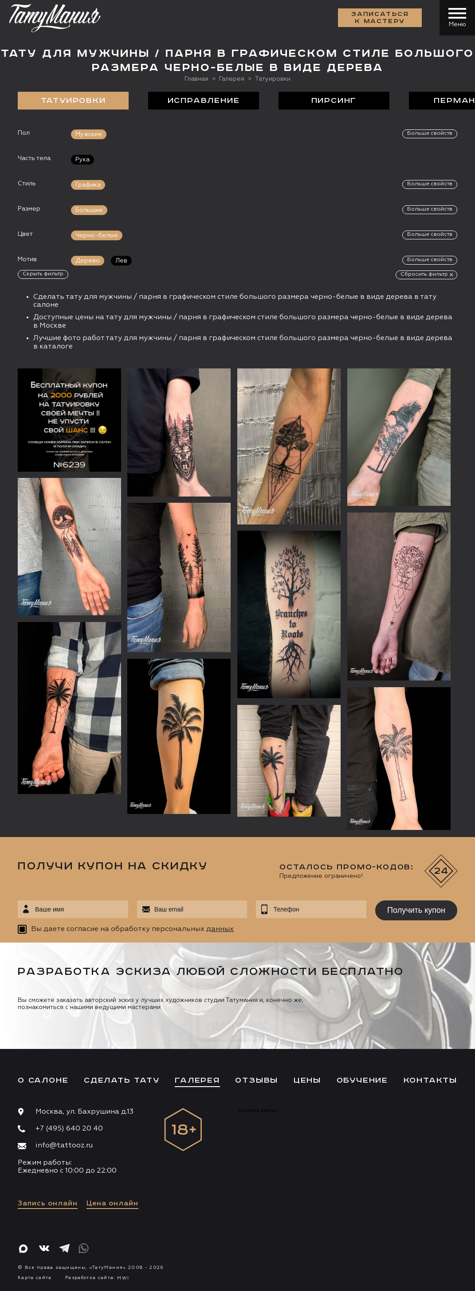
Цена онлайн (112, 1203)
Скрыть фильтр (43, 274)
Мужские (88, 134)
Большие (89, 210)
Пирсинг (334, 100)
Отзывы (256, 1080)
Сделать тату (122, 1080)
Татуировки (73, 100)
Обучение (362, 1080)
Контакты (430, 1080)
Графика (88, 185)
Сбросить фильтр (424, 274)
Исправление (204, 100)
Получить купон (416, 910)
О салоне (43, 1080)
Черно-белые (96, 235)
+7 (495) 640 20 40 (69, 1128)
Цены (307, 1080)
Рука (82, 159)
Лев (121, 261)
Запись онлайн (48, 1203)
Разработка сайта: (97, 1277)
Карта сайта (35, 1277)
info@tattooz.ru (64, 1145)
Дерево (87, 261)
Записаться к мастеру (380, 18)
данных (220, 929)
